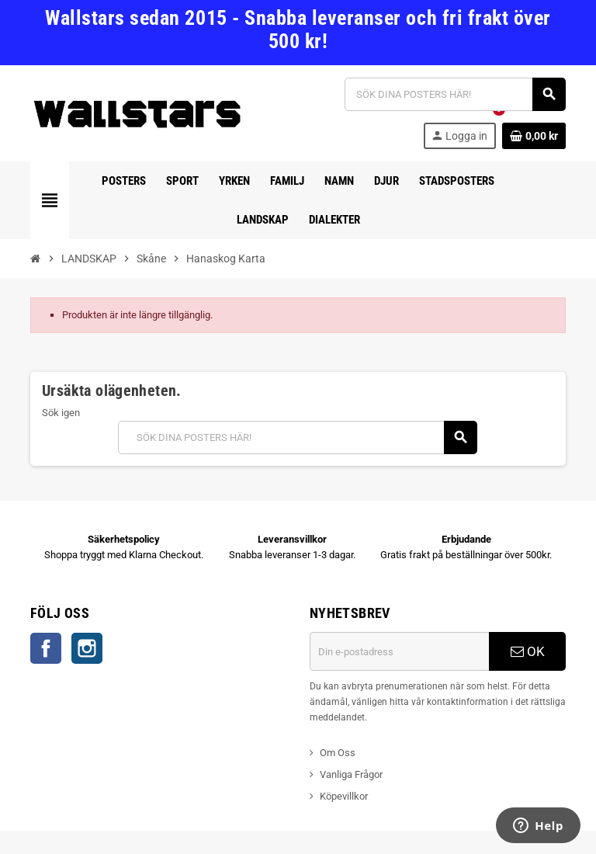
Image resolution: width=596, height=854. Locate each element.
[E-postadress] (399, 651)
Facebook (45, 648)
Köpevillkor (344, 796)
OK (528, 651)
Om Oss (337, 753)
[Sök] (455, 94)
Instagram (86, 648)
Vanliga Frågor (351, 774)
